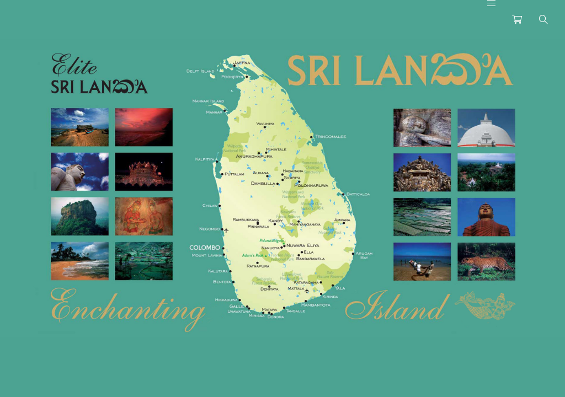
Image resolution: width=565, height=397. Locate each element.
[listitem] (80, 127)
